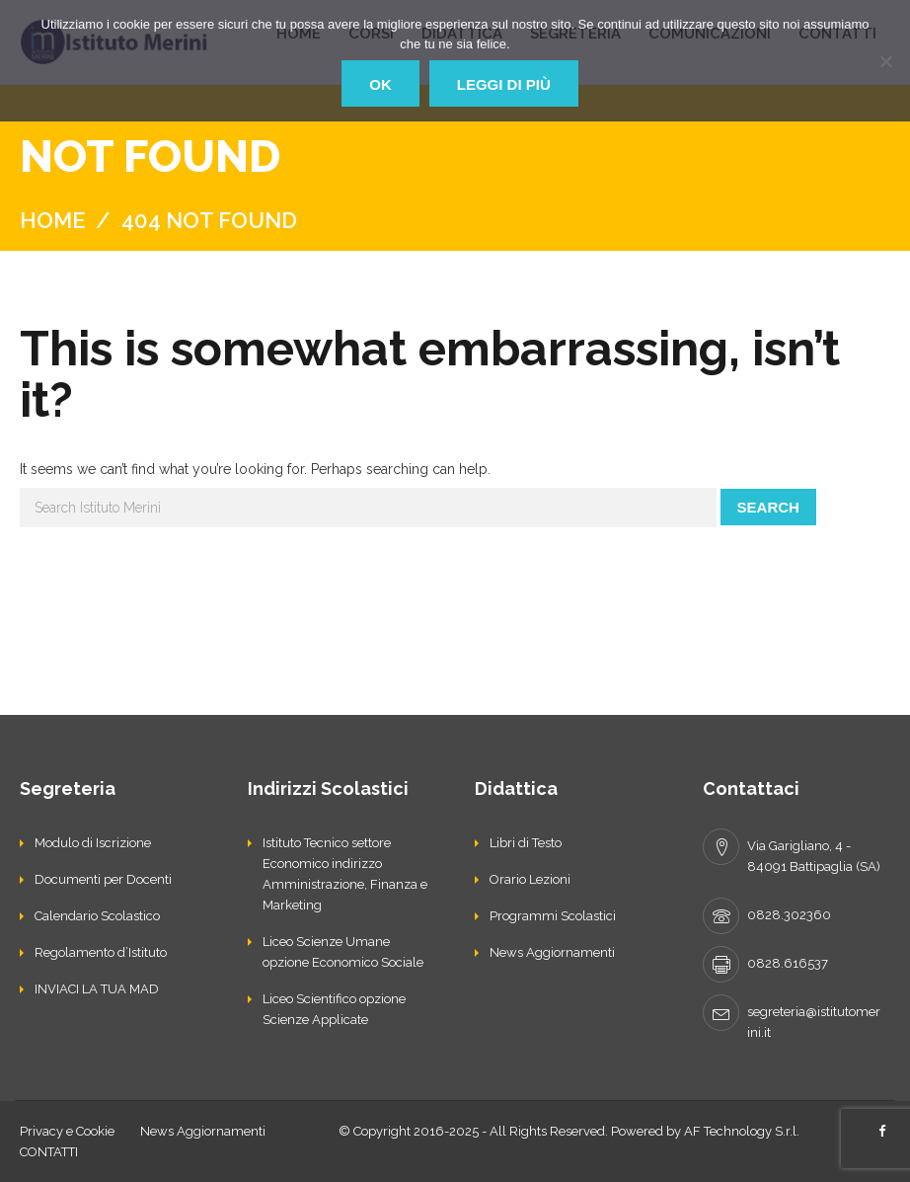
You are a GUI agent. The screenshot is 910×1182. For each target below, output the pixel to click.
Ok (380, 84)
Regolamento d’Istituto (101, 952)
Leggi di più (504, 84)
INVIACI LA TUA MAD (97, 989)
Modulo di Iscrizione (93, 842)
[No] (885, 61)
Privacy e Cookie (67, 1131)
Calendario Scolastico (97, 915)
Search (768, 507)
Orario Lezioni (530, 879)
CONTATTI (49, 1151)
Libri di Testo (526, 842)
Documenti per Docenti (103, 879)
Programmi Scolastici (553, 915)
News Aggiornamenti (552, 952)
